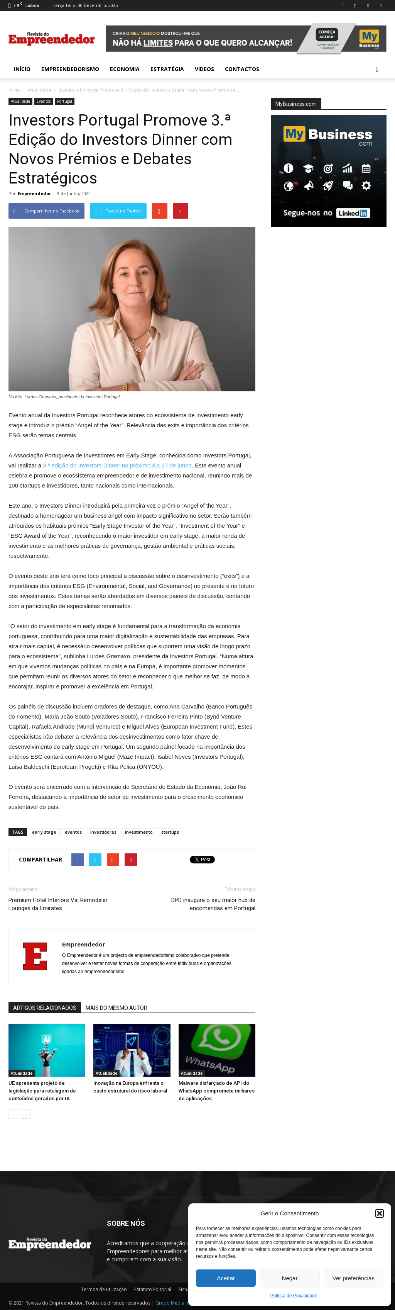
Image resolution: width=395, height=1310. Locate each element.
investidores (103, 832)
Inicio (14, 90)
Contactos (242, 69)
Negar (290, 1278)
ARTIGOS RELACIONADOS (44, 1008)
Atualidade (39, 90)
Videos (204, 69)
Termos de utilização (104, 1289)
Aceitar (226, 1278)
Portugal (64, 101)
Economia (125, 69)
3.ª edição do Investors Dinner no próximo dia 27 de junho (117, 465)
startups (170, 832)
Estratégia (167, 69)
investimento (139, 832)
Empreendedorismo (70, 69)
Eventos (44, 101)
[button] (379, 1213)
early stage (44, 832)
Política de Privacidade (293, 1295)
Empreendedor (34, 193)
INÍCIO (22, 69)
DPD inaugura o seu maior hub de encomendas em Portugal (213, 904)
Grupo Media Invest (176, 1303)
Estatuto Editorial (152, 1289)
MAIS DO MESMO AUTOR (116, 1008)
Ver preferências (354, 1278)
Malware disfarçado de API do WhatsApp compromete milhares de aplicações (217, 1090)
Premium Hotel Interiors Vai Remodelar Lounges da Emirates (58, 904)
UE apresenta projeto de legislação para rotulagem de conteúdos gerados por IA (42, 1090)
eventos (73, 832)
